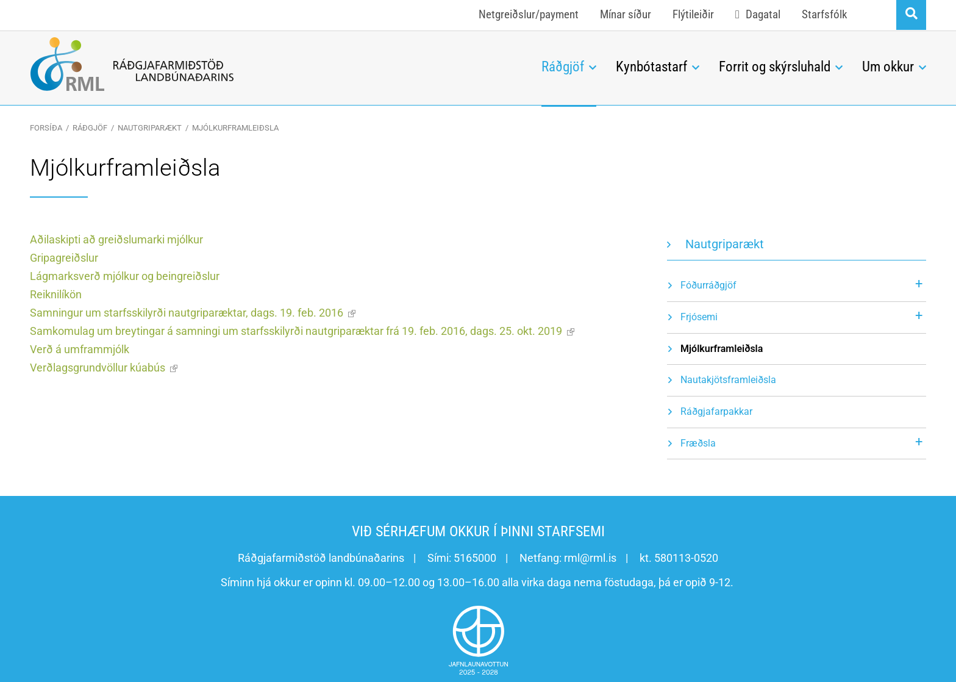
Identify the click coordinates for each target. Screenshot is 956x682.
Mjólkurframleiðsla (235, 127)
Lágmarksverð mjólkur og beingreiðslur (124, 276)
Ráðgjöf (90, 127)
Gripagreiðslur (64, 257)
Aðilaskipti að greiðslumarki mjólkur (116, 239)
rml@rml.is (590, 557)
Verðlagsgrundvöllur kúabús (97, 367)
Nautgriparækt (150, 127)
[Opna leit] (911, 15)
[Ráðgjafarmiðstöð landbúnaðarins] (276, 64)
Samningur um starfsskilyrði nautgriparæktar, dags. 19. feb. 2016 (186, 312)
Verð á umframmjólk (79, 349)
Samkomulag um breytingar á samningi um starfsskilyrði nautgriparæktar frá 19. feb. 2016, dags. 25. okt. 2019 (296, 331)
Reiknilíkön (56, 294)
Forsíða (46, 127)
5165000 (475, 557)
